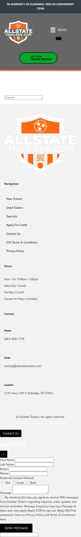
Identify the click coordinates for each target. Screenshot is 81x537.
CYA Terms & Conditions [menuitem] (21, 242)
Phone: (4, 473)
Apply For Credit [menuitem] (16, 225)
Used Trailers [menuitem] (14, 208)
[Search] (23, 97)
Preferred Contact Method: (17, 478)
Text (6, 483)
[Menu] (59, 30)
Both (31, 483)
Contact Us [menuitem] (13, 234)
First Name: (7, 460)
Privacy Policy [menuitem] (15, 251)
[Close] (58, 38)
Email (18, 483)
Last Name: (7, 464)
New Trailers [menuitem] (14, 199)
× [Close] (4, 454)
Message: (6, 493)
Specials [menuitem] (11, 216)
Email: (4, 469)
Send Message (16, 528)
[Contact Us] (10, 433)
